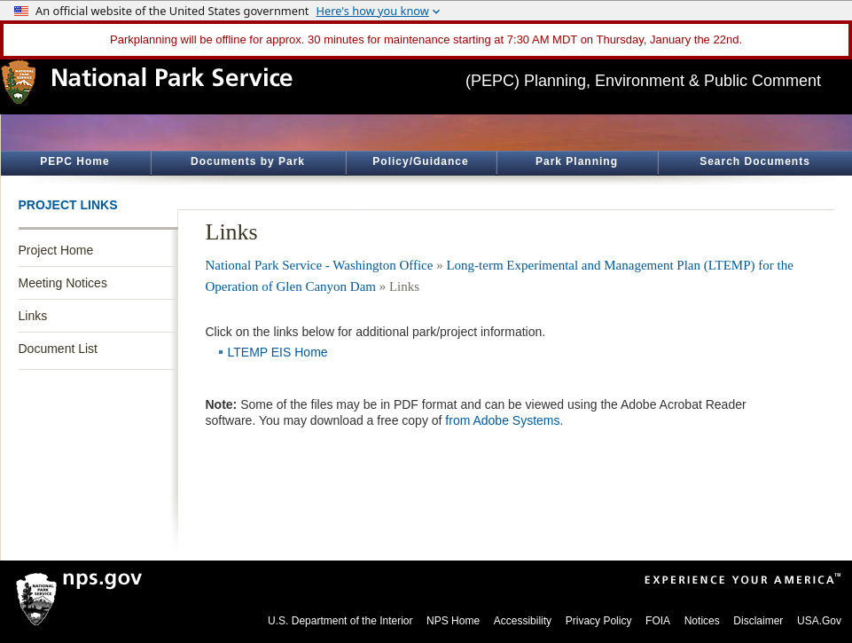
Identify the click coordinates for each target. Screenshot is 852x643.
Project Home (56, 250)
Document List (58, 348)
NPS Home (453, 621)
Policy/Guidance (420, 161)
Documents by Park (248, 161)
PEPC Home (74, 161)
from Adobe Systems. (504, 420)
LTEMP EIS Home (278, 352)
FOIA (657, 621)
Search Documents (755, 161)
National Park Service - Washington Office (320, 265)
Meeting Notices (63, 283)
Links (33, 316)
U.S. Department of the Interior (340, 621)
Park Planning (576, 161)
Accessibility (522, 621)
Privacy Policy (599, 621)
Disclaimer (758, 621)
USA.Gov (819, 621)
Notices (702, 621)
